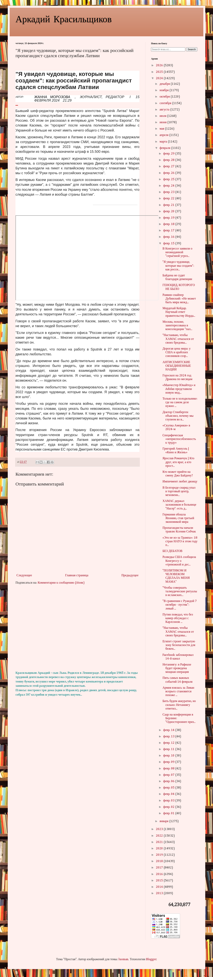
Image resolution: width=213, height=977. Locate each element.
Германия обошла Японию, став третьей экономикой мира (178, 518)
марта (164, 141)
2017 (160, 867)
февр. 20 (169, 211)
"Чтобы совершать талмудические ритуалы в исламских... (179, 591)
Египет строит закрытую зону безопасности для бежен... (178, 645)
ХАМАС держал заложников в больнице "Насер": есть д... (179, 505)
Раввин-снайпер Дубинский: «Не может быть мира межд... (179, 299)
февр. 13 (169, 736)
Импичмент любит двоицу (179, 481)
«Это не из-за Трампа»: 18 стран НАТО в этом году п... (180, 541)
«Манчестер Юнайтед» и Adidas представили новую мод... (178, 389)
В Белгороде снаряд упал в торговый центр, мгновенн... (178, 491)
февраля (165, 148)
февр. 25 (169, 179)
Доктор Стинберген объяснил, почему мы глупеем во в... (177, 416)
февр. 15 (169, 243)
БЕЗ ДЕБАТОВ (172, 551)
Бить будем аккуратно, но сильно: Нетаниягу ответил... (179, 705)
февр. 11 (169, 749)
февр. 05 (169, 787)
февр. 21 (169, 205)
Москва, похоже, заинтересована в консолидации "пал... (177, 325)
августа (165, 109)
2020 (160, 848)
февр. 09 (169, 762)
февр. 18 (169, 224)
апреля (164, 135)
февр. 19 (169, 217)
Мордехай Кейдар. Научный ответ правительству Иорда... (178, 312)
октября (165, 96)
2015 (160, 880)
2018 (160, 861)
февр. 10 (169, 755)
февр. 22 (169, 198)
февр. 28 (169, 160)
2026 (160, 65)
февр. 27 (169, 166)
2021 (160, 842)
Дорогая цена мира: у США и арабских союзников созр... (176, 352)
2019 (160, 854)
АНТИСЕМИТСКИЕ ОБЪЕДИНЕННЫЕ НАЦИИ (176, 366)
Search (192, 49)
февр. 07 (169, 775)
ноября (164, 90)
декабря (165, 84)
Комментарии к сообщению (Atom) (61, 582)
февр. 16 (169, 237)
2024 (160, 78)
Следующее (24, 575)
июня (163, 122)
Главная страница (76, 575)
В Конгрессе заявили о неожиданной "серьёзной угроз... (177, 252)
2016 (160, 874)
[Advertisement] (77, 628)
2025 (160, 72)
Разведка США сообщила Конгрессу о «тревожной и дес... (179, 561)
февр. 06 (169, 781)
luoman (123, 959)
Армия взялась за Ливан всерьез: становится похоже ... (178, 691)
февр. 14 (169, 730)
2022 (160, 835)
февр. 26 (169, 173)
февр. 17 (169, 230)
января (164, 821)
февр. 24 (169, 185)
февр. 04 (169, 794)
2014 (160, 887)
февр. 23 (169, 192)
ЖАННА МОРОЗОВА (52, 97)
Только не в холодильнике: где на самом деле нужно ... (179, 402)
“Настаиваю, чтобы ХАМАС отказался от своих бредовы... (178, 339)
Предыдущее (129, 575)
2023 (160, 829)
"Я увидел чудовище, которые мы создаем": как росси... (178, 266)
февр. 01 (169, 813)
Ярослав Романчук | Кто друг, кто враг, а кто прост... (178, 462)
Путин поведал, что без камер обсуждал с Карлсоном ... (177, 618)
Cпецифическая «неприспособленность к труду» (179, 439)
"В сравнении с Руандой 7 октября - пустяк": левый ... (179, 605)
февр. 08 (169, 768)
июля (163, 116)
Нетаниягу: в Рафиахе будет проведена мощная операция (176, 668)
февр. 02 (169, 807)
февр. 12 (169, 742)
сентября (166, 103)
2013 (160, 893)
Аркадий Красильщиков (63, 18)
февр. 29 (169, 153)
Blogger (151, 959)
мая (162, 128)
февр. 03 (169, 800)
